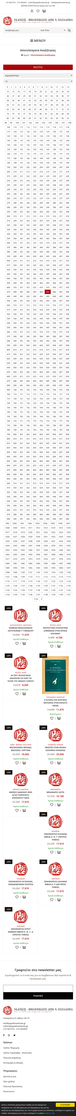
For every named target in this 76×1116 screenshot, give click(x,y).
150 (15, 145)
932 (28, 492)
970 (15, 510)
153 (34, 145)
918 (67, 483)
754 (41, 412)
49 (68, 100)
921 (21, 487)
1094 (45, 568)
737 (61, 403)
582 (28, 336)
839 (8, 452)
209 (8, 171)
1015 (61, 528)
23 (57, 91)
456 (54, 278)
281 (21, 203)
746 (54, 407)
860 (15, 461)
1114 (61, 576)
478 (67, 287)
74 (8, 114)
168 (67, 149)
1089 (7, 568)
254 (41, 189)
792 (28, 430)
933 (34, 492)
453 (34, 278)
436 (54, 269)
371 (21, 243)
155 (47, 145)
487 (61, 292)
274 (41, 198)
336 (54, 225)
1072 (15, 559)
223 (34, 176)
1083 (30, 563)
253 (34, 189)
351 (21, 234)
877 (61, 465)
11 (57, 87)
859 (8, 461)
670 (15, 376)
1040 (45, 541)
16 (19, 91)
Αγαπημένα (38, 11)
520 (15, 309)
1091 (22, 568)
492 (28, 296)
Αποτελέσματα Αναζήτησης (43, 55)
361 (21, 238)
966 (54, 505)
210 (15, 171)
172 (28, 154)
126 (54, 131)
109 (8, 127)
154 (41, 145)
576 (54, 332)
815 (47, 438)
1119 (30, 581)
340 (15, 229)
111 (21, 127)
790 (15, 430)
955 (47, 501)
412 (28, 260)
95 (57, 118)
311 (21, 216)
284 (41, 203)
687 (61, 381)
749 (8, 412)
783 (34, 425)
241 (21, 185)
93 (46, 118)
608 (67, 345)
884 (41, 470)
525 (47, 309)
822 (28, 443)
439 (8, 274)
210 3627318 (10, 2)
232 (28, 180)
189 (8, 162)
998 (67, 519)
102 (30, 122)
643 (34, 363)
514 (41, 305)
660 (15, 372)
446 (54, 274)
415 (47, 260)
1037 (22, 541)
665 (47, 372)
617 (61, 349)
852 (28, 456)
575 (47, 332)
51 (13, 105)
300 (15, 211)
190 (15, 162)
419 (8, 265)
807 (61, 434)
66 (30, 109)
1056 (30, 550)
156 (54, 145)
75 (13, 114)
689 (8, 385)
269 (8, 198)
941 (21, 496)
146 (54, 140)
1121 (45, 581)
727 (61, 398)
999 (7, 523)
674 (41, 376)
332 (28, 225)
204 (41, 167)
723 (34, 398)
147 (61, 140)
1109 (22, 576)
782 (28, 425)
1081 (15, 563)
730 (15, 403)
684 (41, 381)
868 (67, 461)
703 (34, 390)
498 (67, 296)
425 (47, 265)
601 (21, 345)
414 (41, 260)
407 (61, 256)
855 (47, 456)
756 (54, 412)
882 (28, 470)
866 (54, 461)
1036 (15, 541)
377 (61, 243)
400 (15, 256)
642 (28, 363)
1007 (68, 523)
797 (61, 430)
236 (54, 180)
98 (6, 122)
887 (61, 470)
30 (30, 96)
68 (41, 109)
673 (34, 376)
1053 (7, 550)
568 (67, 327)
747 (61, 407)
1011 (30, 528)
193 (34, 162)
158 (67, 145)
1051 (61, 545)
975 (47, 510)
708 (67, 390)
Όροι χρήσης (9, 1081)
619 (8, 354)
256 (54, 189)
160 (15, 149)
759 (8, 416)
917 (61, 483)
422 (28, 265)
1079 (68, 559)
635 (47, 358)
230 (15, 180)
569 (8, 332)
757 (61, 412)
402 (28, 256)
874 (41, 465)
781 (21, 425)
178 (67, 154)
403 (34, 256)
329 (8, 225)
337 (61, 225)
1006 (60, 523)
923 (34, 487)
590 (15, 341)
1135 (15, 590)
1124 (68, 581)
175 (47, 154)
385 (47, 247)
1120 (38, 581)
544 (41, 318)
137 (61, 136)
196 (54, 162)
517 (61, 305)
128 (67, 131)
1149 (53, 594)
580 (15, 336)
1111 (38, 576)
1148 (45, 594)
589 (8, 341)
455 (47, 278)
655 (47, 367)
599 (8, 345)
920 (15, 487)
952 (28, 501)
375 (47, 243)
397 (61, 252)
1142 (68, 590)
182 (28, 158)
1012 (38, 528)
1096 (61, 568)
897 (61, 474)
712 (28, 394)
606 (54, 345)
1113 (53, 576)
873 (34, 465)
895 (47, 474)
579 (8, 336)
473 (34, 287)
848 (67, 452)
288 (67, 203)
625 (47, 354)
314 (41, 216)
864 (41, 461)
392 (28, 252)
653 (34, 367)
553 (34, 323)
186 (54, 158)
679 (8, 381)
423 (34, 265)
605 (47, 345)
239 (8, 185)
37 (68, 96)
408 (67, 256)
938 (67, 492)
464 (41, 283)
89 (24, 118)
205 (47, 167)
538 (67, 314)
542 (28, 318)
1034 (68, 536)
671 (21, 376)
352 (28, 234)
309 (8, 216)
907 (61, 479)
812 (28, 438)
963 (34, 505)
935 (47, 492)
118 (67, 127)
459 (8, 283)
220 (15, 176)
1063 (15, 554)
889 (8, 474)
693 (34, 385)
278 (67, 198)
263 (34, 194)
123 (34, 131)
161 (21, 149)
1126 (15, 585)
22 (52, 91)
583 (34, 336)
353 (34, 234)
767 (61, 416)
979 (8, 514)
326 (54, 220)
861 (21, 461)
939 (8, 496)
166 (54, 149)
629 (8, 358)
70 (52, 109)
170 (15, 154)
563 (34, 327)
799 (8, 434)
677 (61, 376)
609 (8, 349)
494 (41, 296)
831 (21, 447)
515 (47, 305)
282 (28, 203)
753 (34, 412)
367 (61, 238)
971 (21, 510)
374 (41, 243)
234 (41, 180)
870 (15, 465)
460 (15, 283)
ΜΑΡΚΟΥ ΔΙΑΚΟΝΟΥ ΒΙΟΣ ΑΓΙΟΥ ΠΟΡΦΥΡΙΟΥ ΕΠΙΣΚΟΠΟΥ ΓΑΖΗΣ (20, 795)
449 (8, 278)
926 (54, 487)
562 (28, 327)
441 (21, 274)
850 (15, 456)
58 (52, 105)
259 (8, 194)
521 (21, 309)
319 (8, 220)
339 (8, 229)
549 (8, 323)
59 (57, 105)
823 (34, 443)
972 (28, 510)
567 (61, 327)
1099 (15, 572)
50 (8, 105)
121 (21, 131)
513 (34, 305)
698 (67, 385)
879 (8, 470)
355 (47, 234)
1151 (68, 594)
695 (47, 385)
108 (69, 122)
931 (21, 492)
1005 (53, 523)
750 (15, 412)
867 (61, 461)
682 (28, 381)
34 (52, 96)
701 (21, 390)
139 (8, 140)
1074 (30, 559)
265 (47, 194)
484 (41, 292)
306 (54, 211)
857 (61, 456)
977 (61, 510)
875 (47, 465)
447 (61, 274)
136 (54, 136)
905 (47, 479)
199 (8, 167)
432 (28, 269)
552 (28, 323)
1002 (30, 523)
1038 (30, 541)
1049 (45, 545)
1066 (38, 554)
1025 (68, 532)
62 (8, 109)
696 (54, 385)
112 (28, 127)
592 (28, 341)
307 (61, 211)
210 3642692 (22, 2)
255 (47, 189)
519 (8, 309)
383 (34, 247)
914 (41, 483)
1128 (30, 585)
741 (21, 407)
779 (8, 425)
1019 (22, 532)
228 (67, 176)
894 (41, 474)
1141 (61, 590)
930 (15, 492)
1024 (61, 532)
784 (41, 425)
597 (61, 341)
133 (34, 136)
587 (61, 336)
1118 (22, 581)
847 (61, 452)
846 (54, 452)
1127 (22, 585)
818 (67, 438)
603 (34, 345)
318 (67, 216)
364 (41, 238)
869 (8, 465)
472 (28, 287)
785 (47, 425)
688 (67, 381)
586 (54, 336)
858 (67, 456)
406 (54, 256)
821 (21, 443)
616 (54, 349)
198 (67, 162)
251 (21, 189)
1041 (53, 541)
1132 (61, 585)
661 (21, 372)
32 (41, 96)
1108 (15, 576)
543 (34, 318)
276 (54, 198)
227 (61, 176)
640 (15, 363)
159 (8, 149)
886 (54, 470)
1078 (61, 559)
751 (21, 412)
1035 (7, 541)
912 (28, 483)
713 (34, 394)
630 (15, 358)
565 (47, 327)
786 (54, 425)
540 (15, 318)
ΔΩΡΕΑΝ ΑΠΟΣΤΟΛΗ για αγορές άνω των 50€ (38, 6)
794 (41, 430)
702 (28, 390)
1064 (22, 554)
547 (61, 318)
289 (8, 207)
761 (21, 416)
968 (67, 505)
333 (34, 225)
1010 (22, 528)
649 (8, 367)
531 (21, 314)
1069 (61, 554)
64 (19, 109)
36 (62, 96)
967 (61, 505)
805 (47, 434)
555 (47, 323)
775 (47, 421)
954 (41, 501)
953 (34, 501)
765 (47, 416)
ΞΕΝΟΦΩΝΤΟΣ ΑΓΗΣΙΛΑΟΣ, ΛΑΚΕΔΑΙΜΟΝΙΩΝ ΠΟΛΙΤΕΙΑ (20, 883)
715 (47, 394)
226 (54, 176)
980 (15, 514)
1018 (15, 532)
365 (47, 238)
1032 (53, 536)
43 (35, 100)
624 (41, 354)
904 (41, 479)
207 (61, 167)
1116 (7, 581)
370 (15, 243)
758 (67, 412)
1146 (30, 594)
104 (43, 122)
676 (54, 376)
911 (21, 483)
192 (28, 162)
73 (68, 109)
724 (41, 398)
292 (28, 207)
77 (24, 114)
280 (15, 203)
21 (46, 91)
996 (54, 519)
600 (15, 345)
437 (61, 269)
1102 (38, 572)
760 (15, 416)
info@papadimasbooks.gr (60, 2)
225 (47, 176)
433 (34, 269)
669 (8, 376)
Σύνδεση (32, 11)
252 (28, 189)
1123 (61, 581)
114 (41, 127)
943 (34, 496)
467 (61, 283)
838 (67, 447)
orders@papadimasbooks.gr (38, 2)
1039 (38, 541)
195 (47, 162)
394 (41, 252)
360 (15, 238)
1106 (68, 572)
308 (67, 211)
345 (47, 229)
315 (47, 216)
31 (35, 96)
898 (67, 474)
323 (34, 220)
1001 (22, 523)
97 (68, 118)
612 (28, 349)
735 (47, 403)
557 (61, 323)
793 (34, 430)
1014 (53, 528)
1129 (38, 585)
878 (67, 465)
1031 (45, 536)
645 (47, 363)
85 (68, 114)
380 (15, 247)
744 (41, 407)
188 (67, 158)
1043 (68, 541)
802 (28, 434)
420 (15, 265)
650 (15, 367)
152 (28, 145)
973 (34, 510)
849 (8, 456)
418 (67, 260)
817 (61, 438)
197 (61, 162)
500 (15, 300)
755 (47, 412)
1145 (22, 594)
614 (41, 349)
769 (8, 421)
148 (67, 140)
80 (41, 114)
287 (61, 203)
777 (61, 421)
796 (54, 430)
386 (54, 247)
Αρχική (25, 55)
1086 (53, 563)
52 (19, 105)
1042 (61, 541)
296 (54, 207)
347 (61, 229)
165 (47, 149)
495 (47, 296)
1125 (7, 585)
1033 (61, 536)
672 (28, 376)
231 (21, 180)
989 (8, 519)
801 (21, 434)
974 (41, 510)
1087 (61, 563)
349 (8, 234)
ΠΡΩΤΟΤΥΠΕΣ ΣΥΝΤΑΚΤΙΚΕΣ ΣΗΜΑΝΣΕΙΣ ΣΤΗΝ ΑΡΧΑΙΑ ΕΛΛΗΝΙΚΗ (55, 631)
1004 (45, 523)
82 (52, 114)
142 (28, 140)
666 (54, 372)
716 (54, 394)
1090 (15, 568)
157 (61, 145)
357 (61, 234)
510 (15, 305)
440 (15, 274)
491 (21, 296)
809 (8, 438)
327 (61, 220)
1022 (45, 532)
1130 (45, 585)
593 (34, 341)
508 (67, 300)
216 (54, 171)
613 (34, 349)
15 (13, 91)
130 (15, 136)
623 (34, 354)
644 (41, 363)
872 (28, 465)
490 (15, 296)
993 (34, 519)
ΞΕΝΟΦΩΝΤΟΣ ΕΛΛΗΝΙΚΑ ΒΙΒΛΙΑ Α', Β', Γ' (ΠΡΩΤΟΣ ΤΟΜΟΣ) (55, 837)
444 (41, 274)
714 (41, 394)
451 (21, 278)
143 (34, 140)
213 (34, 171)
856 (54, 456)
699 (8, 390)
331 (21, 225)
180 (15, 158)
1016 (68, 528)
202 (28, 167)
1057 (38, 550)
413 (34, 260)
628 (67, 354)
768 (67, 416)
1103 (45, 572)
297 (61, 207)
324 (41, 220)
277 (61, 198)
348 (67, 229)
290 (15, 207)
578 (67, 332)
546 (54, 318)
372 (28, 243)
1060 (61, 550)
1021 (38, 532)
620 (15, 354)
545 (47, 318)
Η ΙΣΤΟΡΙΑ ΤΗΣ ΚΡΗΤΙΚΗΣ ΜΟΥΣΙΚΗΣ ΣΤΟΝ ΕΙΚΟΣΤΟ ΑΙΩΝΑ (55, 703)
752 (28, 412)
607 (61, 345)
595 (47, 341)
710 (15, 394)
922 (28, 487)
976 (54, 510)
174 (41, 154)
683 (34, 381)
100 (17, 122)
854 (41, 456)
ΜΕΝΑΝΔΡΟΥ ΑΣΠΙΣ (55, 792)
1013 (45, 528)
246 (54, 185)
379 (8, 247)
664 (41, 372)
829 (8, 447)
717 (61, 394)
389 (8, 252)
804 (41, 434)
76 (19, 114)
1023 (53, 532)
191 (21, 162)
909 (8, 483)
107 (63, 122)
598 (67, 341)
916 (54, 483)
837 (61, 447)
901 (21, 479)
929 (8, 492)
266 (54, 194)
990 (15, 519)
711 (21, 394)
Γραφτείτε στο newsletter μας (38, 970)
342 (28, 229)
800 (15, 434)
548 (67, 318)
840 (15, 452)
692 (28, 385)
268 (67, 194)
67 (35, 109)
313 (34, 216)
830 (15, 447)
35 (57, 96)
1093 (38, 568)
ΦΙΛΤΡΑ (38, 67)
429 (8, 269)
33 (46, 96)
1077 (53, 559)
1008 (7, 528)
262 (28, 194)
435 (47, 269)
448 (67, 274)
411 (21, 260)
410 (15, 260)
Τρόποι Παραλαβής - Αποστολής (17, 1053)
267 (61, 194)
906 (54, 479)
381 (21, 247)
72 (62, 109)
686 (54, 381)
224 (41, 176)
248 (67, 185)
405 (47, 256)
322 (28, 220)
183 (34, 158)
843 (34, 452)
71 (57, 109)
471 (21, 287)
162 (28, 149)
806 (54, 434)
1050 (53, 545)
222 (28, 176)
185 (47, 158)
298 (67, 207)
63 (13, 109)
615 (47, 349)
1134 (7, 590)
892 (28, 474)
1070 (68, 554)
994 (41, 519)
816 (54, 438)
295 (47, 207)
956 (54, 501)
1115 (68, 576)
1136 (22, 590)
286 (54, 203)
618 (67, 349)
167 (61, 149)
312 (28, 216)
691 (21, 385)
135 (47, 136)
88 (19, 118)
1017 (7, 532)
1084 (38, 563)
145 (47, 140)
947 (61, 496)
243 (34, 185)
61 (68, 105)
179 (8, 158)
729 (8, 403)
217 (61, 171)
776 (54, 421)
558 (67, 323)
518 (67, 305)
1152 (36, 599)
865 (47, 461)
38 (8, 100)
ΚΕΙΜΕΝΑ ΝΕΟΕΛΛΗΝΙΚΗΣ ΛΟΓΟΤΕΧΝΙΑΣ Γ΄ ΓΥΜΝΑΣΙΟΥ (21, 629)
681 (21, 381)
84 (62, 114)
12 (62, 87)
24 (62, 91)
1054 (15, 550)
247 (61, 185)
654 (41, 367)
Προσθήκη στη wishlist (17, 643)
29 (24, 96)
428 (67, 265)
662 (28, 372)
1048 (38, 545)
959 (8, 505)
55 (35, 105)
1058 (45, 550)
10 (51, 87)
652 (28, 367)
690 (15, 385)
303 (34, 211)
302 (28, 211)
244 (41, 185)
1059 (53, 550)
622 (28, 354)
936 (54, 492)
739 (8, 407)
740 (15, 407)
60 (62, 105)
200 (15, 167)
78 (30, 114)
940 (15, 496)
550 (15, 323)
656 (54, 367)
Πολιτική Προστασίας (12, 1086)
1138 (38, 590)
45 (46, 100)
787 (61, 425)
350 (15, 234)
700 (15, 390)
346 (54, 229)
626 (54, 354)
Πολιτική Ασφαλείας (12, 1058)
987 (61, 514)
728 (67, 398)
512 (28, 305)
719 (8, 398)
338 (67, 225)
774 (41, 421)
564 (41, 327)
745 (47, 407)
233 (34, 180)
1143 (7, 594)
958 (67, 501)
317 (61, 216)
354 (41, 234)
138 (67, 136)
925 (47, 487)
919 (8, 487)
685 (47, 381)
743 (34, 407)
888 (67, 470)
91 (35, 118)
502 (28, 300)
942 (28, 496)
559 (8, 327)
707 (61, 390)
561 (21, 327)
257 (61, 189)
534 (41, 314)
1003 (37, 523)
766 (54, 416)
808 (67, 434)
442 (28, 274)
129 (8, 136)
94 (52, 118)
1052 (68, 545)
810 (15, 438)
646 (54, 363)
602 (28, 345)
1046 (22, 545)
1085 (45, 563)
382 (28, 247)
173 (34, 154)
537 (61, 314)
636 (54, 358)
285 (47, 203)
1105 (61, 572)
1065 (30, 554)
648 (67, 363)
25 (68, 91)
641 (21, 363)
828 (67, 443)
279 (8, 203)
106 (56, 122)
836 (54, 447)
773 (34, 421)
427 (61, 265)
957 (61, 501)
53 (24, 105)
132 (28, 136)
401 (21, 256)
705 (47, 390)
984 (41, 514)
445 (47, 274)
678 (67, 376)
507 (61, 300)
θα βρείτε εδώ (49, 1113)
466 (54, 283)
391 (21, 252)
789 (8, 430)
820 (15, 443)
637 (61, 358)
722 (28, 398)
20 (41, 91)
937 (61, 492)
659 (8, 372)
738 (67, 403)
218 (67, 171)
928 (67, 487)
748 (67, 407)
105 (50, 122)
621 (21, 354)
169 (8, 154)
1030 (38, 536)
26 (8, 96)
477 (61, 287)
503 (34, 300)
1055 (22, 550)
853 (34, 456)
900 (15, 479)
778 (67, 421)
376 (54, 243)
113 (34, 127)
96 (62, 118)
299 (8, 211)
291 (21, 207)
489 (8, 296)
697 (61, 385)
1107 (7, 576)
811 (21, 438)
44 (41, 100)
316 (54, 216)
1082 (22, 563)
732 (28, 403)
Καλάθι (44, 11)
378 (67, 243)
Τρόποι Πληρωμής (11, 1048)
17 (24, 91)
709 (8, 394)
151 (21, 145)
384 (41, 247)
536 (54, 314)
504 (41, 300)
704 (41, 390)
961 (21, 505)
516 (54, 305)
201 (21, 167)
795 (47, 430)
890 (15, 474)
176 (54, 154)
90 (30, 118)
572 (28, 332)
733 (34, 403)
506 (54, 300)
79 (35, 114)
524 (41, 309)
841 (21, 452)
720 (15, 398)
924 (41, 487)
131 (21, 136)
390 (15, 252)
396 (54, 252)
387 (61, 247)
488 (67, 292)
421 (21, 265)
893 (34, 474)
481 (21, 292)
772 (28, 421)
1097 (68, 568)
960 (15, 505)
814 (41, 438)
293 (34, 207)
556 (54, 323)
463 (34, 283)
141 (21, 140)
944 (41, 496)
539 (8, 318)
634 (41, 358)
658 (67, 367)
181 (21, 158)
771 (21, 421)
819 (8, 443)
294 (41, 207)
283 (34, 203)
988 (67, 514)
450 (15, 278)
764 (41, 416)
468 (67, 283)
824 (41, 443)
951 (21, 501)
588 (67, 336)
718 (67, 394)
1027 (15, 536)
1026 (7, 536)
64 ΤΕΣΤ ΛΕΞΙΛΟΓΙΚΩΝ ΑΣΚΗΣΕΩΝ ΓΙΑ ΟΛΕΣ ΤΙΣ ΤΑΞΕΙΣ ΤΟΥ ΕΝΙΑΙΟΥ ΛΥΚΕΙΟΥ (20, 678)
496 (54, 296)
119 (8, 131)
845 (47, 452)
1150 (61, 594)
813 (34, 438)
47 (57, 100)
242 (28, 185)
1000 (14, 523)
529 (8, 314)
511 (21, 305)
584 (41, 336)
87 (13, 118)
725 (47, 398)
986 (54, 514)
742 (28, 407)
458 (67, 278)
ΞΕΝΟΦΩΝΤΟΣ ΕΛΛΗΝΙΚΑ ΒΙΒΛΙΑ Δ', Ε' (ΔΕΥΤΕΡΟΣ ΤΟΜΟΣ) (55, 884)
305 (47, 211)
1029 (30, 536)
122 (28, 131)
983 (34, 514)
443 (34, 274)
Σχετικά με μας (9, 1076)
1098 (7, 572)
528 (67, 309)
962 (28, 505)
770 (15, 421)
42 (30, 100)
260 (15, 194)
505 (47, 300)
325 (47, 220)
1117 (15, 581)
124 (41, 131)
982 (28, 514)
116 (54, 127)
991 (21, 519)
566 (54, 327)
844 (41, 452)
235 (47, 180)
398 (67, 252)
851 (21, 456)
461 (21, 283)
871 (21, 465)
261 (21, 194)
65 (24, 109)
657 (61, 367)
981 (21, 514)
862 (28, 461)
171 (21, 154)
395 (47, 252)
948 (67, 496)
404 (41, 256)
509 (8, 305)
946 (54, 496)
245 (47, 185)
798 (67, 430)
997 (61, 519)
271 (21, 198)
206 (54, 167)
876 (54, 465)
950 (15, 501)
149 (8, 145)
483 (34, 292)
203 (34, 167)
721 (21, 398)
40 (19, 100)
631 (21, 358)
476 (54, 287)
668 (67, 372)
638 (67, 358)
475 (47, 287)
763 (34, 416)
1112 (45, 576)
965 (47, 505)
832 (28, 447)
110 (15, 127)
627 (61, 354)
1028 (22, 536)
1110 (30, 576)
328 (67, 220)
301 (21, 211)
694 (41, 385)
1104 (53, 572)
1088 (68, 563)
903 (34, 479)
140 (15, 140)
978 (67, 510)
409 (8, 260)
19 (35, 91)
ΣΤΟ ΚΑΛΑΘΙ (24, 643)
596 (54, 341)
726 (54, 398)
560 (15, 327)
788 (67, 425)
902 (28, 479)
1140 (53, 590)
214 (41, 171)
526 (54, 309)
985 (47, 514)
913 (34, 483)
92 (41, 118)
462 (28, 283)
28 (19, 96)
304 (41, 211)
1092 (30, 568)
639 (8, 363)
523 (34, 309)
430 (15, 269)
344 (41, 229)
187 (61, 158)
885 (47, 470)
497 (61, 296)
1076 (45, 559)
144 (41, 140)
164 (41, 149)
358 (67, 234)
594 (41, 341)
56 (41, 105)
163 (34, 149)
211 (21, 171)
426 (54, 265)
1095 (53, 568)
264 (41, 194)
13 (68, 87)
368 (67, 238)
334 (41, 225)
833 (34, 447)
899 (8, 479)
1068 (53, 554)
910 (15, 483)
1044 (7, 545)
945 (47, 496)
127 (61, 131)
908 (67, 479)
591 (21, 341)
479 (8, 292)
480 (15, 292)
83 (57, 114)
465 (47, 283)
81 (46, 114)
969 (8, 510)
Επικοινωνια (8, 1091)
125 (47, 131)
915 (47, 483)
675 (47, 376)
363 (34, 238)
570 (15, 332)
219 (8, 176)
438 (67, 269)
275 (47, 198)
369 (8, 243)
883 (34, 470)
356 (54, 234)
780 (15, 425)
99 (11, 122)
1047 (30, 545)
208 (67, 167)
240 (15, 185)
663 (34, 372)
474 (41, 287)
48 (62, 100)
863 (34, 461)
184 (41, 158)
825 (47, 443)
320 (15, 220)
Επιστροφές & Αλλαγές (13, 1063)
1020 (30, 532)
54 (30, 105)
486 (54, 292)
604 (41, 345)
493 (34, 296)
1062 (7, 554)
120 (15, 131)
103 (36, 122)
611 (21, 349)
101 (23, 122)
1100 (22, 572)
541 (21, 318)
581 (21, 336)
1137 (30, 590)
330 (15, 225)
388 (67, 247)
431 (21, 269)
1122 (53, 581)
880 (15, 470)
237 (61, 180)
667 (61, 372)
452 (28, 278)
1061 (68, 550)
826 (54, 443)
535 (47, 314)
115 (47, 127)
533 (34, 314)
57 (46, 105)
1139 (45, 590)
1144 (15, 594)
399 (8, 256)
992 (28, 519)
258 (67, 189)
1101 (30, 572)
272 (28, 198)
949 (8, 501)
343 (34, 229)
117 (61, 127)
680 (15, 381)
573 (34, 332)
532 (28, 314)
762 (28, 416)
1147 (38, 594)
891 (21, 474)
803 (34, 434)
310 (15, 216)
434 (41, 269)
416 (54, 260)
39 (13, 100)
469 (8, 287)
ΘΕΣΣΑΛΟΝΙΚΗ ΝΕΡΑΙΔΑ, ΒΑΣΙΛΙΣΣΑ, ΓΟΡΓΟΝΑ (21, 749)
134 (41, 136)
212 (28, 171)
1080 (7, 563)
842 (28, 452)
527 (61, 309)
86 (8, 118)
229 (8, 180)
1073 (22, 559)
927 (61, 487)
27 (13, 96)
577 (61, 332)
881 (21, 470)
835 (47, 447)
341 (21, 229)
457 (61, 278)
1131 (53, 585)
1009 (15, 528)
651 (21, 367)
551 (21, 323)
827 (61, 443)
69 (46, 109)
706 (54, 390)
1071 (7, 559)
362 (28, 238)
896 (54, 474)
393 (34, 252)
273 (34, 198)
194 (41, 162)
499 (8, 300)
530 (15, 314)
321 (21, 220)
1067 (45, 554)
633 (34, 358)
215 (47, 171)
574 (41, 332)
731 (21, 403)
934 (41, 492)
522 (28, 309)
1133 (68, 585)
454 (41, 278)
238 (67, 180)
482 (28, 292)
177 (61, 154)
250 (15, 189)
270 (15, 198)
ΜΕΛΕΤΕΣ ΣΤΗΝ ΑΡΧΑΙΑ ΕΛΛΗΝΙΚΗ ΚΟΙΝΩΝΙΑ (55, 749)
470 (15, 287)
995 (47, 519)
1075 (38, 559)
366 (54, 238)
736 (54, 403)
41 (24, 100)
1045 (15, 545)
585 (47, 336)
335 (47, 225)
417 (61, 260)
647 (61, 363)
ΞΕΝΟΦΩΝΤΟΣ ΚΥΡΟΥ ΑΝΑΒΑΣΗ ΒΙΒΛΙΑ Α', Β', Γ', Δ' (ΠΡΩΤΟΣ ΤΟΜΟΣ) (21, 932)
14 (8, 91)
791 (21, 430)
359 (8, 238)
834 (41, 447)
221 (21, 176)
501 (21, 300)
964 (41, 505)
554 (41, 323)
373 (34, 243)
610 (15, 349)
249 (8, 189)
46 (52, 100)
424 (41, 265)
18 (30, 91)
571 (21, 332)
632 (28, 358)
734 (41, 403)
